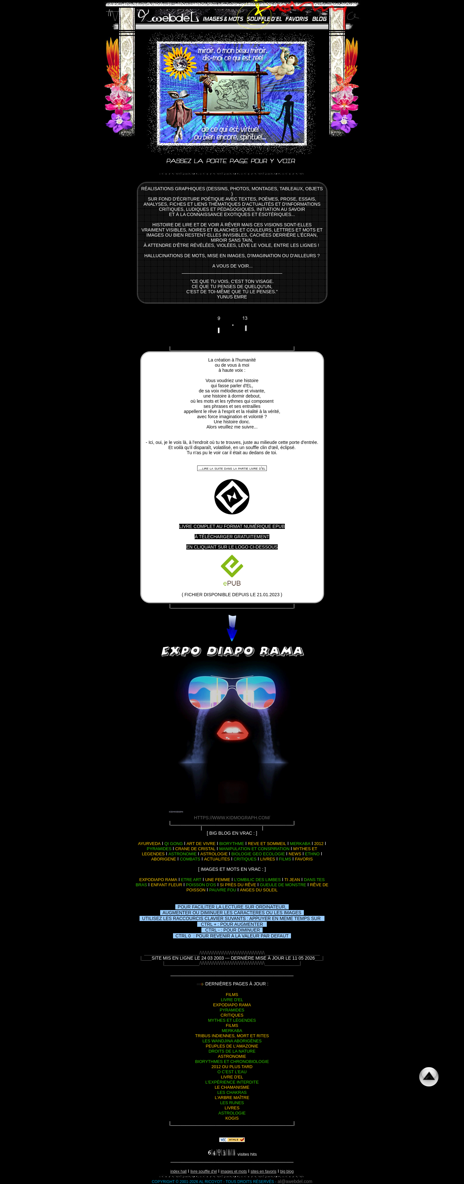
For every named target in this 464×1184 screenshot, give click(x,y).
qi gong (173, 843)
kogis (231, 1118)
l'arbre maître (232, 1097)
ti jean (292, 879)
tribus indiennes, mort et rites (232, 1035)
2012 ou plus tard (231, 1066)
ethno (312, 853)
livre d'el (232, 999)
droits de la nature (232, 1051)
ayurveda (149, 843)
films (285, 859)
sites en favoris (263, 1171)
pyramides (159, 848)
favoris (304, 859)
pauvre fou (222, 890)
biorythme (231, 843)
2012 (319, 843)
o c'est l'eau (232, 1071)
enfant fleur (166, 884)
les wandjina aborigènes (232, 1040)
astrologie (214, 853)
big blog (287, 1171)
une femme (217, 879)
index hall (178, 1171)
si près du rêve (238, 884)
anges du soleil (259, 890)
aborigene (163, 859)
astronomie (183, 853)
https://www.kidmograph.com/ (232, 817)
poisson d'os (201, 884)
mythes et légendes (232, 1020)
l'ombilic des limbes (257, 879)
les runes (232, 1102)
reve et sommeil (267, 843)
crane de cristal (195, 848)
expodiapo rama (158, 879)
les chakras (232, 1092)
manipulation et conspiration (254, 848)
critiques (245, 859)
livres (267, 859)
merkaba (300, 843)
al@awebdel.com (295, 1181)
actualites (217, 859)
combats (190, 859)
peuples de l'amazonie (232, 1046)
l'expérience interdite (232, 1082)
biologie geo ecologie (258, 853)
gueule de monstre (283, 884)
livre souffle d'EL (203, 1171)
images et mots (234, 1171)
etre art (191, 879)
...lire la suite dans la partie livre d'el (232, 468)
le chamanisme (232, 1087)
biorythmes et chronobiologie (232, 1061)
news (295, 853)
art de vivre (201, 843)
